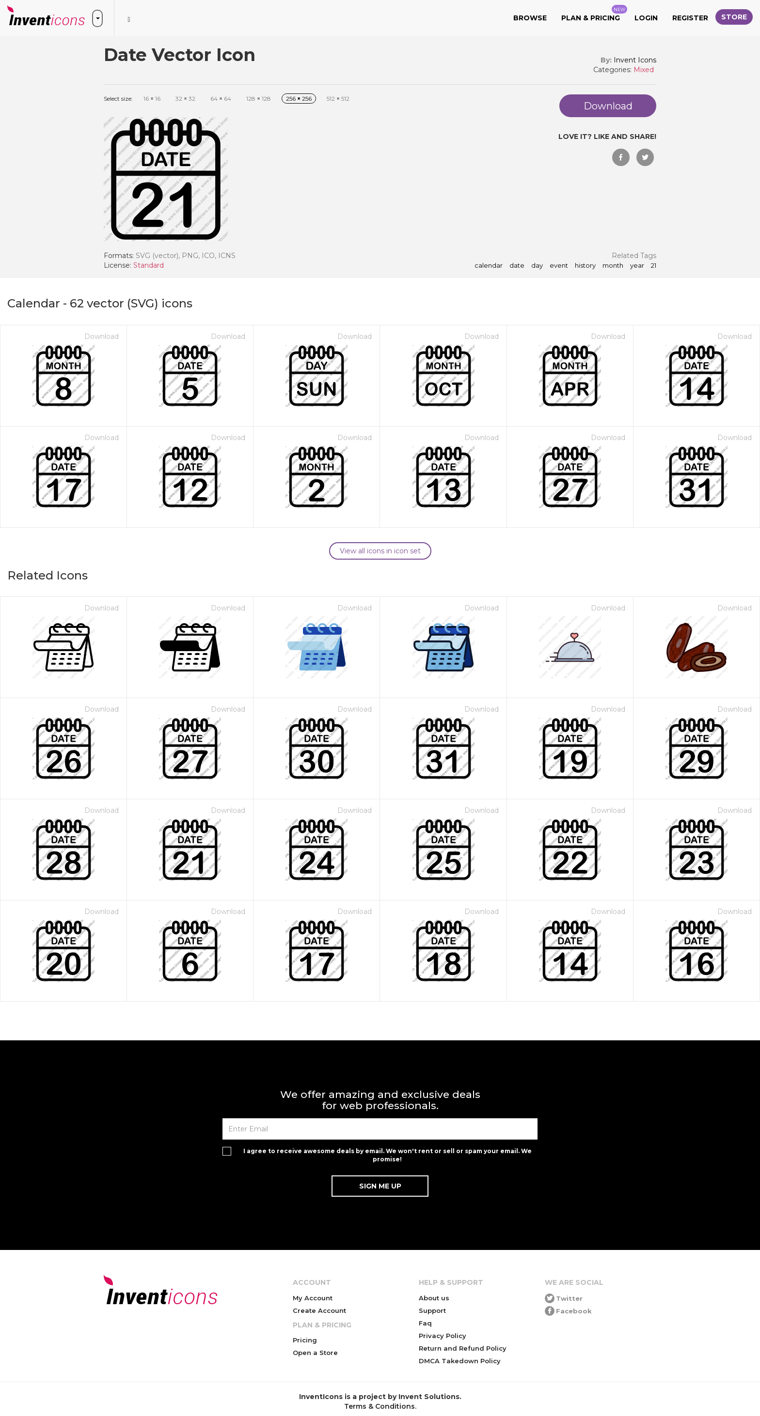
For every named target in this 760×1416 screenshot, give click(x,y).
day (537, 265)
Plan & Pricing (594, 13)
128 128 (258, 98)
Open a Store (315, 1352)
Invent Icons (635, 60)
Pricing (305, 1340)
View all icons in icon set (380, 551)
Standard (148, 265)
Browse (530, 18)
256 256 (299, 98)
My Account (312, 1298)
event (559, 265)
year (637, 265)
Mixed (643, 69)
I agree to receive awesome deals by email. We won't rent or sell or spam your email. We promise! (387, 1155)
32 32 (185, 98)
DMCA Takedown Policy (460, 1361)
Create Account (319, 1310)
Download (101, 336)
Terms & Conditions (379, 1406)
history (585, 265)
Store (734, 17)
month (612, 265)
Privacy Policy (442, 1336)
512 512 (338, 98)
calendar (489, 265)
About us (434, 1298)
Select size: (118, 98)
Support (432, 1310)
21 (653, 265)
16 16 (151, 98)
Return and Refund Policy (463, 1348)
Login (646, 18)
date (516, 265)
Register (690, 18)
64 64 (220, 98)
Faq (425, 1323)
